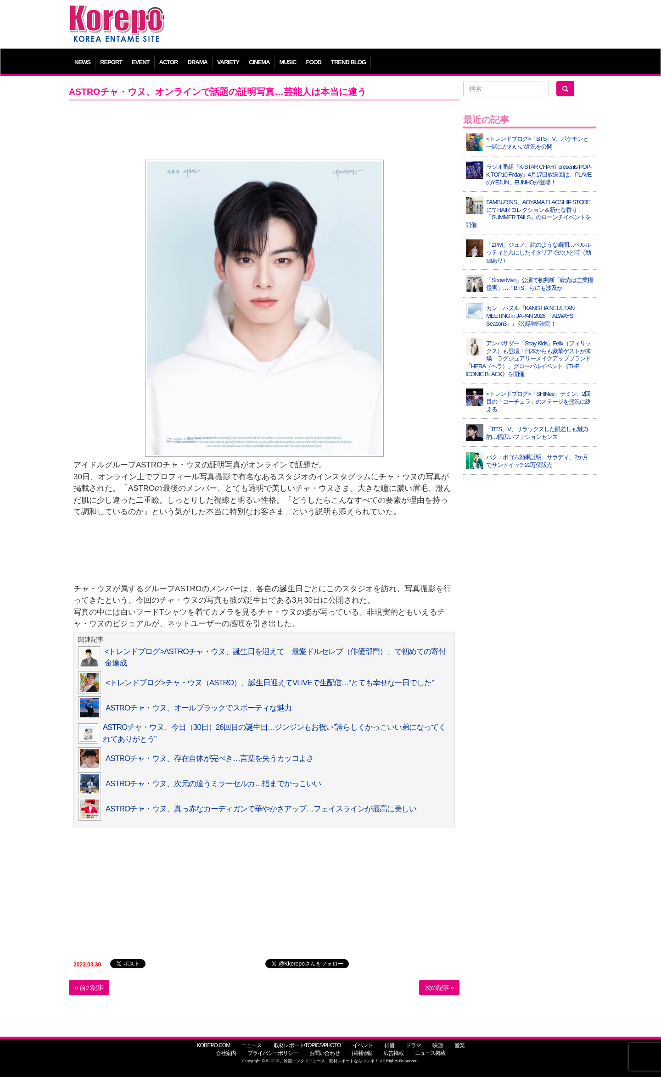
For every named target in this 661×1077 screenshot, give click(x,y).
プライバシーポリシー (272, 1053)
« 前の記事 (89, 987)
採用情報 (362, 1053)
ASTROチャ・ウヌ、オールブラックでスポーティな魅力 (198, 708)
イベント (363, 1045)
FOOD (313, 62)
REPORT (111, 62)
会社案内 (226, 1053)
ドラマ (413, 1045)
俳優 (389, 1045)
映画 (437, 1045)
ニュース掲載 (430, 1053)
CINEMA (259, 62)
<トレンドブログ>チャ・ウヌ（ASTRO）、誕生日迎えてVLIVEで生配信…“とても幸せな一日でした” (270, 682)
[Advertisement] (397, 25)
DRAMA (197, 62)
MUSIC (288, 62)
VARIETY (228, 62)
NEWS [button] (82, 62)
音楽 (459, 1045)
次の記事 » (439, 987)
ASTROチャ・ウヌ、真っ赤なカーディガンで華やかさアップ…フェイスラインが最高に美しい (261, 809)
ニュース (251, 1045)
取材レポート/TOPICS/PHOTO (307, 1045)
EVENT (140, 62)
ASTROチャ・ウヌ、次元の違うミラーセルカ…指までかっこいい (213, 783)
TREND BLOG (348, 62)
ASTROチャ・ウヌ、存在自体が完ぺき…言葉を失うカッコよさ (210, 758)
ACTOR (168, 62)
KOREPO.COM (213, 1045)
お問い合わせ (324, 1053)
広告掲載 (393, 1053)
